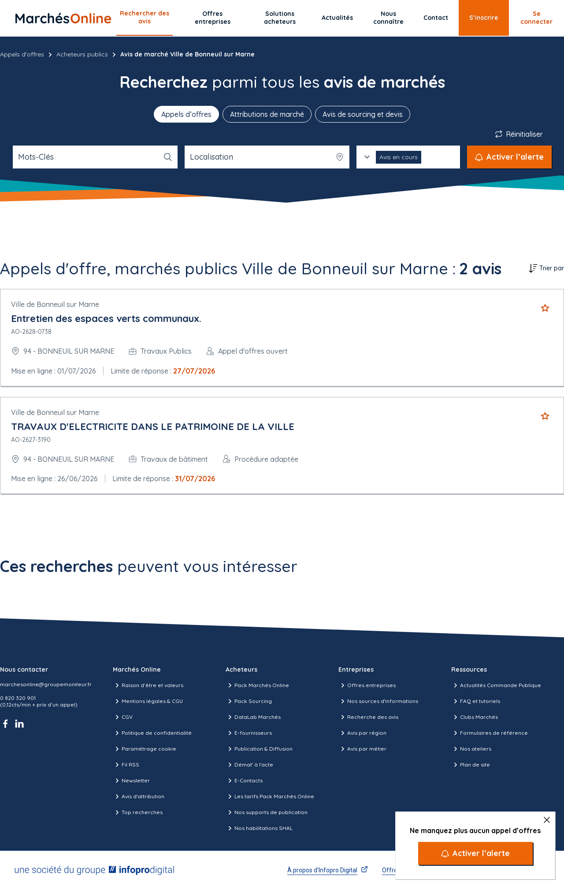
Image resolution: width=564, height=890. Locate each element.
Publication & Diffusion (259, 748)
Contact (435, 18)
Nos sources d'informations (378, 701)
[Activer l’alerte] (475, 853)
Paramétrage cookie (144, 748)
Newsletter (131, 780)
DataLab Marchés (253, 717)
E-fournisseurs (249, 733)
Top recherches (138, 812)
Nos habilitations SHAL (259, 828)
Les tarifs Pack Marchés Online (270, 796)
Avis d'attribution (138, 796)
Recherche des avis (368, 717)
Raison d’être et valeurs (148, 685)
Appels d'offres (22, 54)
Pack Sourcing (249, 701)
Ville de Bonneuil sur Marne (55, 304)
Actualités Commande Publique (496, 685)
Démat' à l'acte (249, 764)
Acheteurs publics (82, 54)
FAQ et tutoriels (475, 701)
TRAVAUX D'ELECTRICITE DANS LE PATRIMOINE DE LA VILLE (152, 426)
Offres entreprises (212, 18)
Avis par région (362, 733)
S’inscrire (483, 18)
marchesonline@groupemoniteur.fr (46, 684)
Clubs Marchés (474, 717)
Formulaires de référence (489, 733)
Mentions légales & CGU (148, 701)
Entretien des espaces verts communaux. (106, 318)
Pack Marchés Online (257, 685)
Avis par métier (362, 748)
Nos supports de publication (267, 812)
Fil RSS (126, 764)
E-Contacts (244, 780)
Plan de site (470, 764)
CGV (123, 717)
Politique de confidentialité (152, 733)
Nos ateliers (471, 748)
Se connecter (536, 18)
